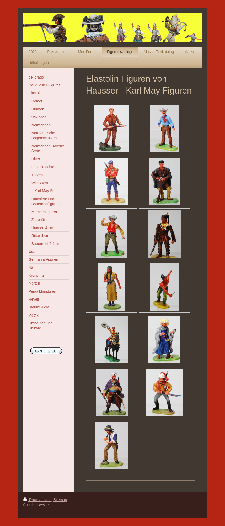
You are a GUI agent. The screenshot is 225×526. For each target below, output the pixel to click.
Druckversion (37, 500)
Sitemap (60, 500)
